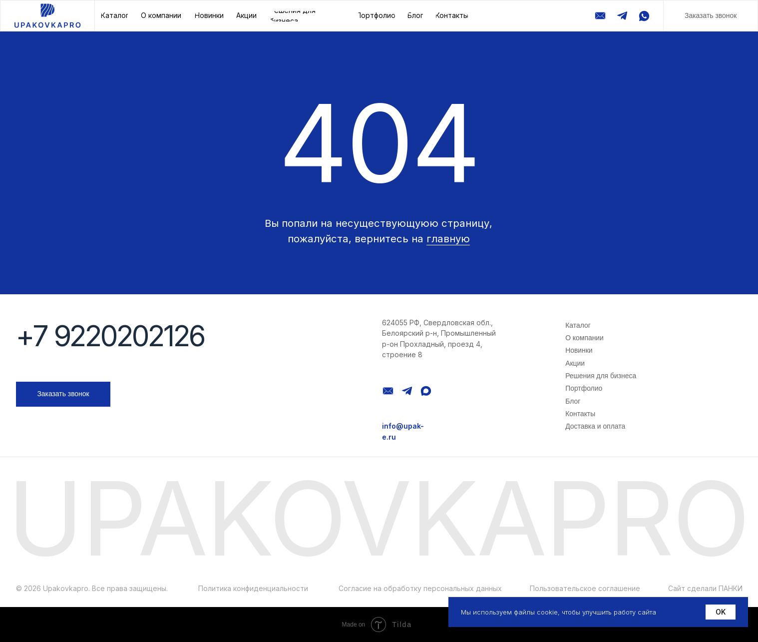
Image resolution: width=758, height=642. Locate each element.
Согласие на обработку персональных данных (420, 589)
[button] (710, 15)
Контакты (580, 414)
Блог (572, 401)
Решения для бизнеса (600, 376)
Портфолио (583, 388)
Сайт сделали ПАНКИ (705, 589)
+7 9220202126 (110, 336)
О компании (584, 338)
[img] (47, 15)
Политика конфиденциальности (253, 589)
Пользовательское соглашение (585, 589)
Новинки (578, 350)
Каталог (578, 325)
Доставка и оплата (595, 426)
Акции (575, 363)
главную (448, 238)
